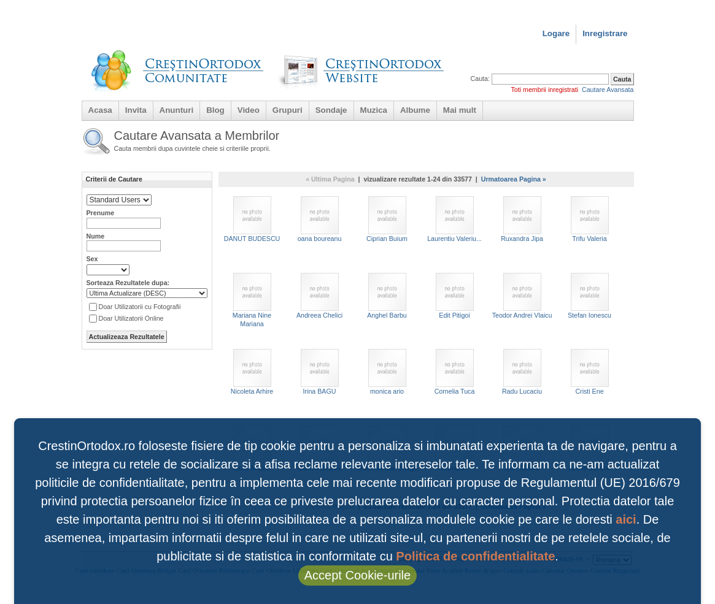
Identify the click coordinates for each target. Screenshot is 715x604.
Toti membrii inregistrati (544, 89)
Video (249, 110)
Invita (136, 110)
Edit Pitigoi (455, 296)
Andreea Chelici (319, 296)
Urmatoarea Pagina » (513, 179)
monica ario (387, 372)
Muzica (373, 110)
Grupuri (287, 110)
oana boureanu (320, 219)
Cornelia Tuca (455, 372)
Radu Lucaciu (522, 372)
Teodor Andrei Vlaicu (522, 296)
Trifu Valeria (590, 219)
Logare (556, 33)
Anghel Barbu (387, 296)
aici (626, 519)
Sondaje (331, 110)
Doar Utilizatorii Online (131, 318)
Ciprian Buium (387, 219)
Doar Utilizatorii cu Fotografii (140, 306)
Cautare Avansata (608, 89)
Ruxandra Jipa (522, 219)
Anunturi (177, 110)
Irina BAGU (320, 372)
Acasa (100, 110)
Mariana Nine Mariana (252, 300)
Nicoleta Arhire (252, 372)
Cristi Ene (590, 372)
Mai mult (459, 110)
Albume (415, 110)
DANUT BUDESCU (252, 219)
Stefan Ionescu (589, 296)
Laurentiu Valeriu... (454, 219)
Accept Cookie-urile (357, 575)
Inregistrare (604, 33)
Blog (215, 110)
